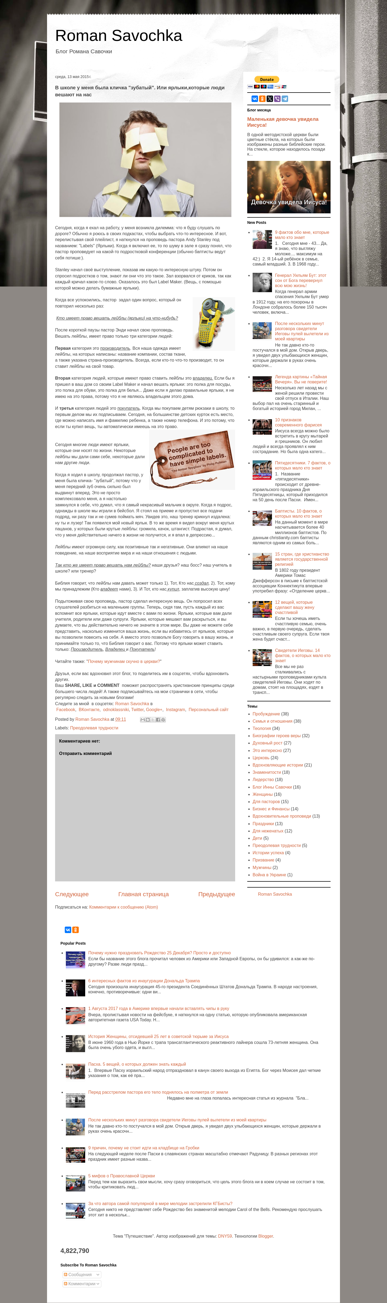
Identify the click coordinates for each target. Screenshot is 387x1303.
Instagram (175, 709)
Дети (257, 838)
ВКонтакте (89, 709)
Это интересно (267, 750)
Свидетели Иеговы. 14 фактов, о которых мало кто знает (303, 655)
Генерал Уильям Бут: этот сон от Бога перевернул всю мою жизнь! (300, 280)
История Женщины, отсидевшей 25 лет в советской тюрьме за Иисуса (158, 1036)
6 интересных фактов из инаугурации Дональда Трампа (144, 981)
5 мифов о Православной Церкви (121, 1176)
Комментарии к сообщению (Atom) (123, 907)
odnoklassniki (116, 709)
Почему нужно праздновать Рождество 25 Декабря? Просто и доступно (159, 953)
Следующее (72, 894)
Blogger (265, 1236)
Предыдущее (216, 894)
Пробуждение (266, 714)
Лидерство (263, 779)
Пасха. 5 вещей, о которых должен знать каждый (137, 1064)
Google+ (154, 709)
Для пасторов (266, 801)
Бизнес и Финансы (271, 809)
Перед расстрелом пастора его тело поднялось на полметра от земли (158, 1092)
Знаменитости (267, 772)
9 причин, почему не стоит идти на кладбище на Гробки (143, 1148)
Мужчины (262, 867)
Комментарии (79, 1283)
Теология (262, 728)
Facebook (65, 709)
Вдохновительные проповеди (282, 816)
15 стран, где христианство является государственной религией (302, 559)
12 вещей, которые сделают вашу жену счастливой (294, 607)
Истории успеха (268, 852)
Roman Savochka (118, 35)
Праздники (263, 823)
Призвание (263, 860)
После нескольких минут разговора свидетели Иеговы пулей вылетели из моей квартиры (177, 1120)
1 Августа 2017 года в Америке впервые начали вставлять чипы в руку (158, 1008)
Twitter (137, 709)
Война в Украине (269, 875)
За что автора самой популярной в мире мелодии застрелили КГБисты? (160, 1203)
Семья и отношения (272, 721)
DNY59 (225, 1236)
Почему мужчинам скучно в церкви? (124, 661)
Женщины (263, 794)
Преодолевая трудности (94, 728)
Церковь (261, 757)
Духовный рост (267, 743)
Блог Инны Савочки (272, 787)
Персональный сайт (209, 709)
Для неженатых (268, 831)
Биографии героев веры (277, 735)
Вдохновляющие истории (278, 765)
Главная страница (143, 894)
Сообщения (78, 1274)
